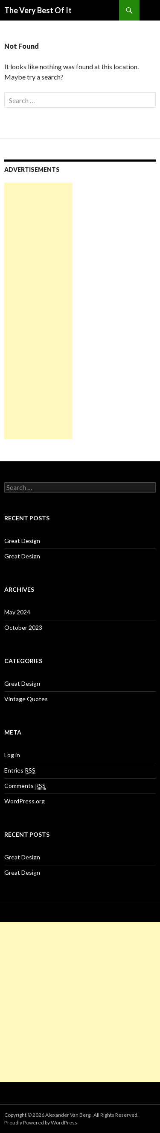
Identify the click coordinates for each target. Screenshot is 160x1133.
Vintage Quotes (26, 698)
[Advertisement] (38, 311)
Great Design (22, 540)
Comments (25, 786)
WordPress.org (24, 801)
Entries (19, 770)
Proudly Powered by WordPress (40, 1122)
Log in (12, 754)
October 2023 (23, 627)
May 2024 (17, 612)
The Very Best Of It (38, 10)
